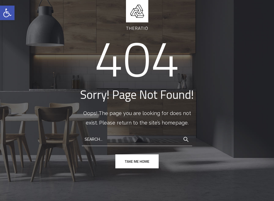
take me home (137, 161)
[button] (7, 13)
